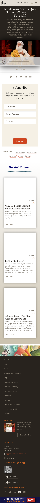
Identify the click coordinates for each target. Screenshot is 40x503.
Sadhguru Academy (11, 387)
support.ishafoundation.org (16, 454)
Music (6, 369)
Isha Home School (10, 391)
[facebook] (16, 76)
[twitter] (21, 76)
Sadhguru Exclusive (11, 382)
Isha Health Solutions (12, 405)
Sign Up (19, 141)
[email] (30, 76)
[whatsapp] (11, 76)
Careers (7, 414)
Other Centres (9, 458)
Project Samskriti (10, 409)
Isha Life (7, 400)
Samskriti (7, 396)
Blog (5, 364)
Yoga (6, 378)
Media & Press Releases (12, 373)
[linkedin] (25, 76)
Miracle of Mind (10, 360)
